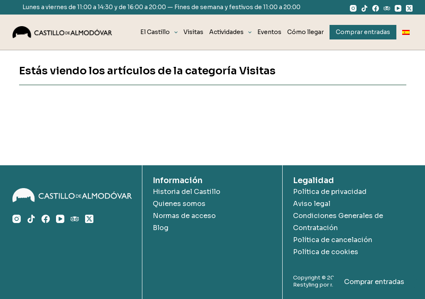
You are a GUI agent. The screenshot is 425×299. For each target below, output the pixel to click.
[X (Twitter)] (409, 8)
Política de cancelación (332, 239)
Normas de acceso (184, 215)
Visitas (193, 32)
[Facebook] (375, 8)
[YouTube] (398, 8)
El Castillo (160, 32)
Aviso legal (311, 203)
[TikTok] (364, 8)
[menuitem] (406, 32)
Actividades (231, 32)
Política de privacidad (329, 191)
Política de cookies (325, 252)
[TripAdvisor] (386, 8)
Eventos (269, 32)
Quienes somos (179, 203)
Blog (161, 227)
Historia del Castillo (186, 191)
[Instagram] (353, 8)
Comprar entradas (374, 281)
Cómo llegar (305, 32)
